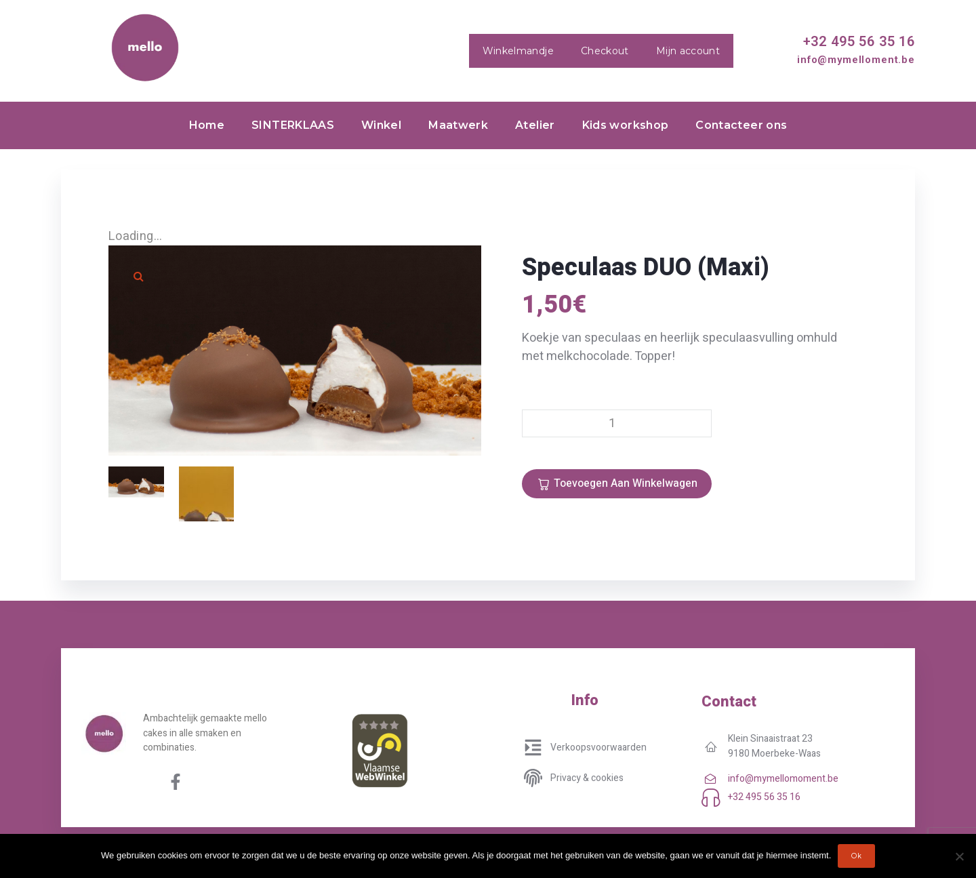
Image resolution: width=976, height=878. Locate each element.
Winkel (381, 125)
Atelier (535, 125)
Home (206, 125)
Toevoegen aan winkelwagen (625, 483)
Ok (856, 856)
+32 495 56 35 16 (859, 41)
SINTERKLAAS (292, 125)
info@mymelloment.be (856, 60)
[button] (139, 276)
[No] (959, 856)
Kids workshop (625, 125)
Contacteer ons (741, 125)
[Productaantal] (617, 423)
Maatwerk (458, 125)
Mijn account (688, 51)
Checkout (605, 51)
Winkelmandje (518, 51)
